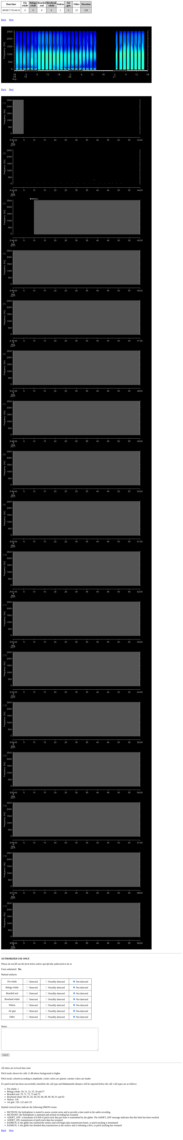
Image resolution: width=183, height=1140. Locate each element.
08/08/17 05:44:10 (11, 10)
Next (11, 20)
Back (3, 20)
